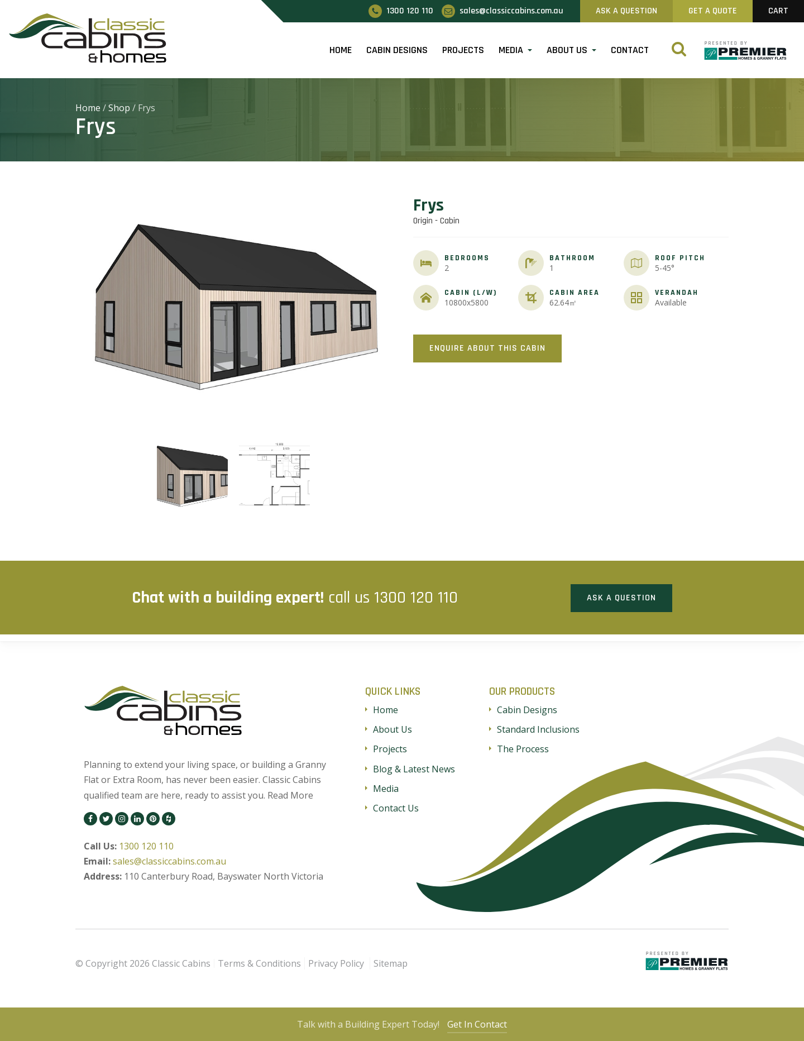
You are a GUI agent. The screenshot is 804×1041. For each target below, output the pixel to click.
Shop (119, 108)
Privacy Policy (336, 962)
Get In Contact (479, 1024)
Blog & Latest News (414, 768)
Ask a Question (621, 597)
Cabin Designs (397, 50)
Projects (463, 50)
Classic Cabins (181, 962)
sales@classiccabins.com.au (169, 860)
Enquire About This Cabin (487, 348)
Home (340, 50)
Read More (290, 794)
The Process (523, 748)
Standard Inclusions (538, 729)
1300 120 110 (416, 597)
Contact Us (396, 807)
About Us (567, 50)
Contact (630, 50)
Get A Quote (712, 11)
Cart (778, 11)
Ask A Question (626, 11)
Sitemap (391, 962)
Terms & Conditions (259, 962)
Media (511, 50)
